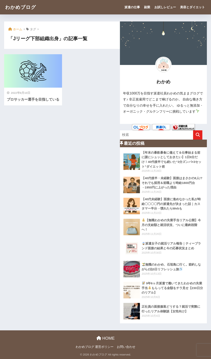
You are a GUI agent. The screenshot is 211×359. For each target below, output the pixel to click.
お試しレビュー (165, 7)
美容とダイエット (192, 7)
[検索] (197, 135)
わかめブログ (20, 7)
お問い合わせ (126, 346)
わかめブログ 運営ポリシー (95, 346)
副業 (147, 7)
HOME (105, 338)
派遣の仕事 (132, 7)
